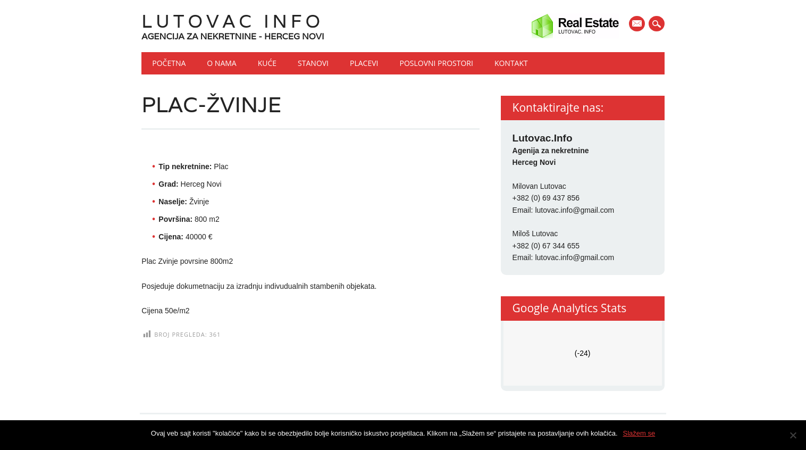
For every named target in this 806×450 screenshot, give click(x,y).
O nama (221, 63)
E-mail (638, 24)
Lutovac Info (232, 21)
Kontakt (511, 63)
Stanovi (313, 63)
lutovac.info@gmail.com (574, 210)
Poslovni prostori (436, 63)
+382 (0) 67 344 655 (546, 245)
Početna (169, 63)
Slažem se (639, 433)
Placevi (364, 63)
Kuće (267, 63)
